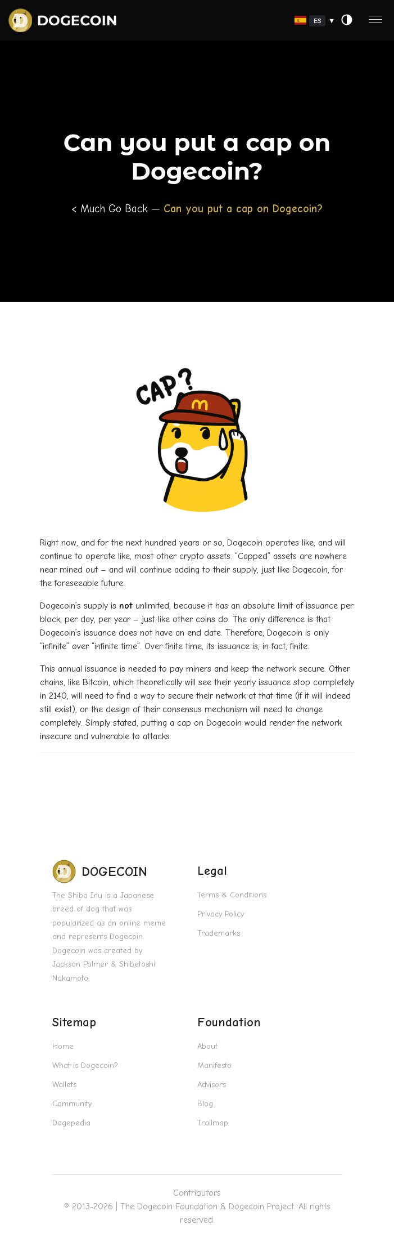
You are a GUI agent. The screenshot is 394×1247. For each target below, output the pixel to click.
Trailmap (212, 1123)
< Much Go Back (111, 209)
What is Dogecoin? (85, 1065)
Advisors (211, 1084)
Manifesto (214, 1065)
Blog (205, 1104)
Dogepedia (71, 1123)
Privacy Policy (220, 914)
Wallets (64, 1084)
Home (63, 1046)
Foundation (229, 1022)
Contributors (197, 1193)
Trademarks (218, 933)
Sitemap (74, 1022)
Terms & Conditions (231, 895)
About (207, 1046)
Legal (212, 871)
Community (72, 1104)
